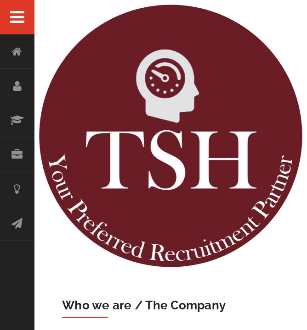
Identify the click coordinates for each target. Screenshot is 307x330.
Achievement (17, 189)
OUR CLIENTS (17, 155)
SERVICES (17, 120)
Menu (17, 17)
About (17, 86)
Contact (17, 223)
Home (17, 51)
